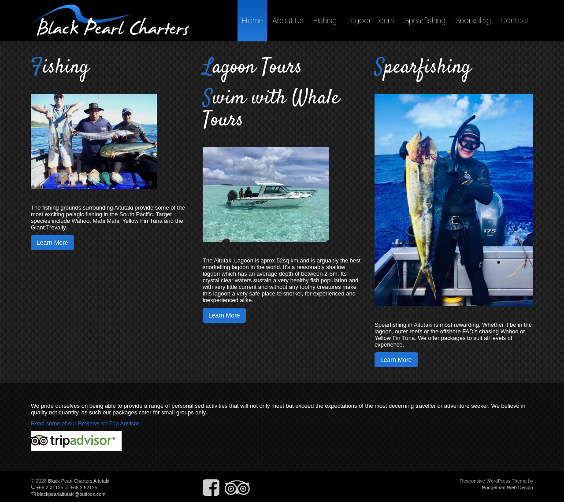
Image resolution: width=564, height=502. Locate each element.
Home (252, 20)
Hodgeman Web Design (507, 487)
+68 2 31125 (49, 487)
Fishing (325, 20)
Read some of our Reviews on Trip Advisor (85, 423)
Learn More (52, 242)
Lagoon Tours (370, 20)
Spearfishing (424, 20)
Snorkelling (473, 20)
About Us (288, 20)
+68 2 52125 (83, 487)
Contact (515, 20)
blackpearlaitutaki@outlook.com (71, 494)
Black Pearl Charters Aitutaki (78, 481)
